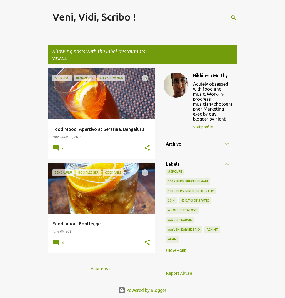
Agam (172, 239)
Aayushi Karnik (180, 219)
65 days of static (195, 200)
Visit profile (203, 127)
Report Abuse (179, 273)
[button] (147, 148)
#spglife (175, 171)
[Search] (233, 17)
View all (59, 58)
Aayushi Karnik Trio (184, 229)
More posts (101, 269)
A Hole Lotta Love (182, 210)
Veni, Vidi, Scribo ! (94, 16)
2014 (171, 200)
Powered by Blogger (142, 290)
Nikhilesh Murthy (210, 75)
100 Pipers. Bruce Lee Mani (188, 181)
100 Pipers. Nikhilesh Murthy (191, 191)
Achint (212, 229)
